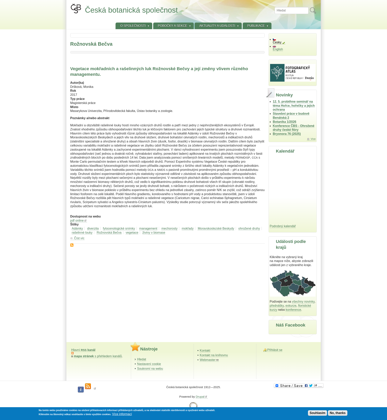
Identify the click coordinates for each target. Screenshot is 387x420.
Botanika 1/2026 (284, 121)
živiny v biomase (154, 232)
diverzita (93, 228)
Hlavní (83, 350)
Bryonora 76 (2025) (287, 133)
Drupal (202, 396)
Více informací (122, 414)
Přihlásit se (274, 350)
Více (313, 138)
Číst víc (79, 238)
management (148, 228)
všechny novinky (303, 301)
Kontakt (205, 350)
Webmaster (209, 359)
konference (293, 309)
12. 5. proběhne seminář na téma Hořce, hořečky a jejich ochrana (294, 105)
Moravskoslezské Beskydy (216, 228)
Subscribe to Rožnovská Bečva (71, 245)
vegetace (132, 232)
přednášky (277, 305)
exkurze (290, 305)
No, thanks (338, 413)
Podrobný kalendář (283, 226)
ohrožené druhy (249, 228)
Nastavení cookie (149, 364)
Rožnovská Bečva (109, 232)
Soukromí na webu (150, 368)
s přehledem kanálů (98, 356)
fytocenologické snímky (119, 228)
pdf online (78, 220)
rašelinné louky (82, 232)
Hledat (141, 359)
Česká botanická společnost (131, 10)
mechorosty (169, 228)
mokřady (188, 228)
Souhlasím (317, 413)
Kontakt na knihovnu (214, 355)
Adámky (77, 228)
